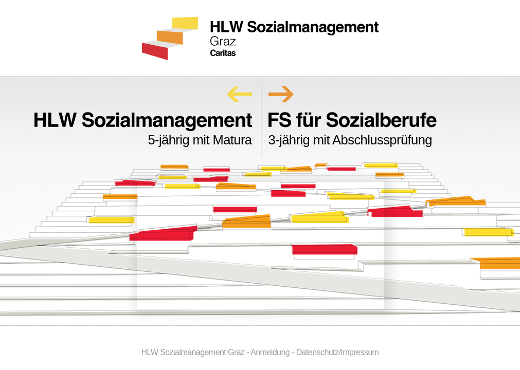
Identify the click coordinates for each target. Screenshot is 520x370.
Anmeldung (270, 352)
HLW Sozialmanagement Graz (193, 352)
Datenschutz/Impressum (337, 352)
